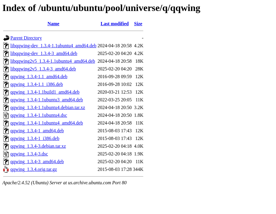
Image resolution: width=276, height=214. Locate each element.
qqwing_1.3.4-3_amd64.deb (37, 161)
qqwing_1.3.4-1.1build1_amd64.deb (45, 92)
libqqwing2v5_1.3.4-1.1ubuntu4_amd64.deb (52, 61)
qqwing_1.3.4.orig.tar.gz (33, 169)
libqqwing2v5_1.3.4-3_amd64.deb (43, 68)
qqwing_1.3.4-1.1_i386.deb (36, 84)
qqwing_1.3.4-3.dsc (29, 153)
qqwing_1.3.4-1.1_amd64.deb (38, 76)
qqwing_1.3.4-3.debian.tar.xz (38, 146)
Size (138, 23)
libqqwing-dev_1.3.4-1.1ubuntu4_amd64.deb (53, 45)
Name (53, 23)
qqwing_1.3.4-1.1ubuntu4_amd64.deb (46, 122)
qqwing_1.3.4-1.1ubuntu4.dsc (38, 115)
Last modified (115, 23)
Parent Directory (26, 37)
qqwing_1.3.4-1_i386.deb (34, 138)
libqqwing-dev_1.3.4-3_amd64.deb (43, 53)
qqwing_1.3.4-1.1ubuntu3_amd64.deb (46, 99)
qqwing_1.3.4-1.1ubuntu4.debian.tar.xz (47, 107)
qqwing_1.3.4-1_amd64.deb (37, 130)
